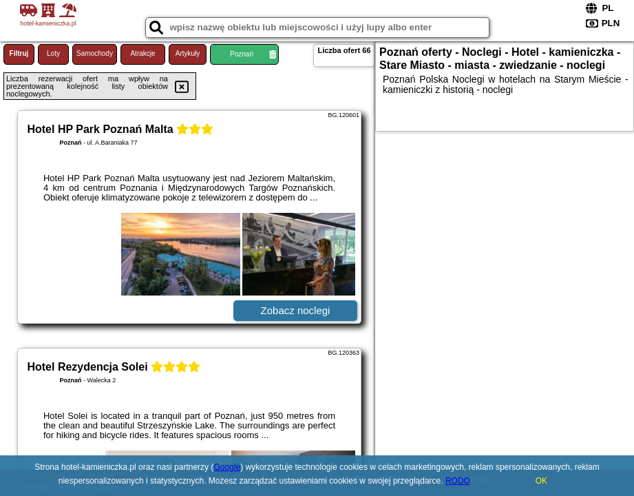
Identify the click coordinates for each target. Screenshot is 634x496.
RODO (457, 481)
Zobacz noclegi (295, 310)
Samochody (94, 53)
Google (226, 467)
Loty (53, 53)
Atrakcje (142, 53)
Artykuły (188, 53)
